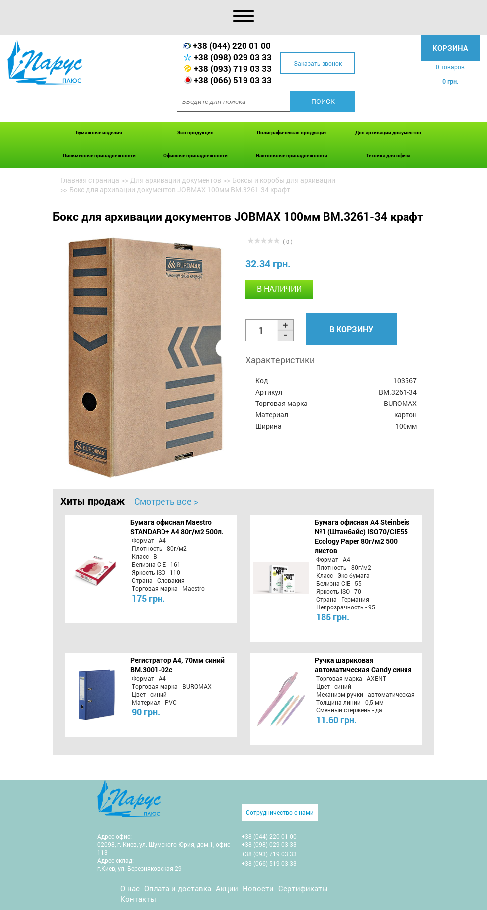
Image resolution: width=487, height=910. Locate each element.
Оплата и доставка (177, 888)
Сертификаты (303, 888)
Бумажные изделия (99, 132)
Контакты (138, 899)
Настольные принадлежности (291, 155)
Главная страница (89, 180)
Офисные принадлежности (195, 155)
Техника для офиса (388, 155)
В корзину (351, 329)
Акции (227, 888)
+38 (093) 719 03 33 (233, 68)
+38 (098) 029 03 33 (233, 57)
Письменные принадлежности (99, 155)
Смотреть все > (166, 501)
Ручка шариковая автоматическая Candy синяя (363, 664)
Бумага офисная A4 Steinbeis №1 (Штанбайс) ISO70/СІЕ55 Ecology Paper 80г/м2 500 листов (362, 536)
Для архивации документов (388, 132)
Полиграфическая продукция (292, 132)
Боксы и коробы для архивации (283, 180)
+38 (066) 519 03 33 (233, 80)
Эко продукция (195, 132)
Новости (258, 888)
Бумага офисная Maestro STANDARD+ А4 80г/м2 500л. (177, 526)
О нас (130, 888)
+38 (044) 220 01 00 (232, 45)
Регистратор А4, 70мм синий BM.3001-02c (177, 664)
